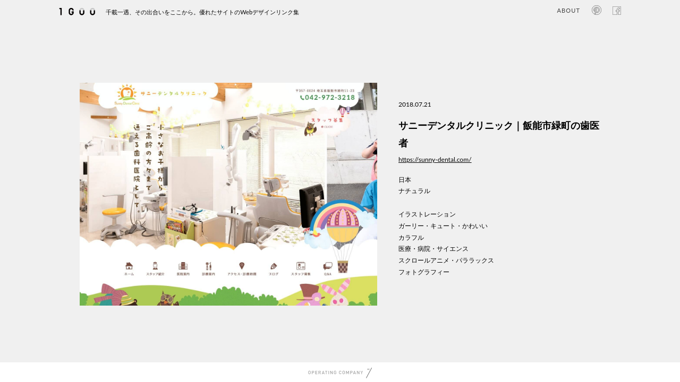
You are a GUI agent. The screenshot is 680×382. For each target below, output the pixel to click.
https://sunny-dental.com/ (435, 159)
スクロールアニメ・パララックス (446, 260)
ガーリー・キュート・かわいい (443, 226)
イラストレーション (427, 214)
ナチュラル (414, 191)
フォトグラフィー (423, 272)
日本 (404, 180)
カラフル (411, 237)
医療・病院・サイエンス (433, 249)
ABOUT (568, 10)
